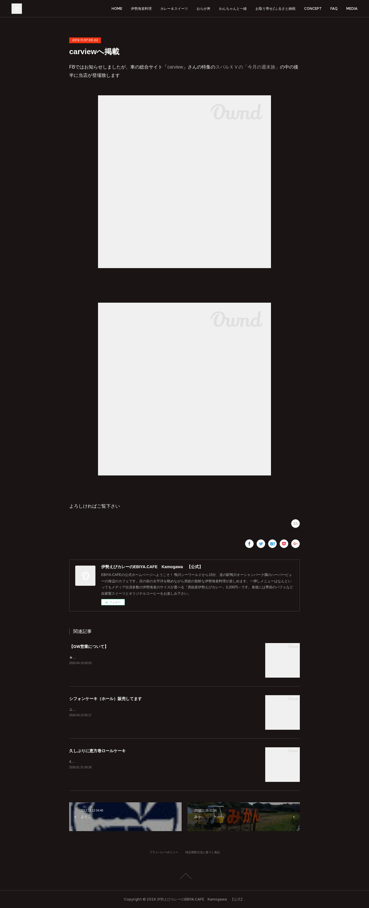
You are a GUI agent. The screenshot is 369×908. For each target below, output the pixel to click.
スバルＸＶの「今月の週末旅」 (247, 67)
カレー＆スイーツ (174, 8)
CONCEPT (313, 8)
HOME (117, 8)
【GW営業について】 (88, 646)
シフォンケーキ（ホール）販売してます (105, 698)
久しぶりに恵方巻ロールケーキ (97, 750)
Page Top (184, 876)
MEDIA (351, 8)
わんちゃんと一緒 (233, 8)
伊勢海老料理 (141, 8)
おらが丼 (203, 8)
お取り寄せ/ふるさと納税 (275, 8)
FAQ (334, 8)
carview (175, 67)
